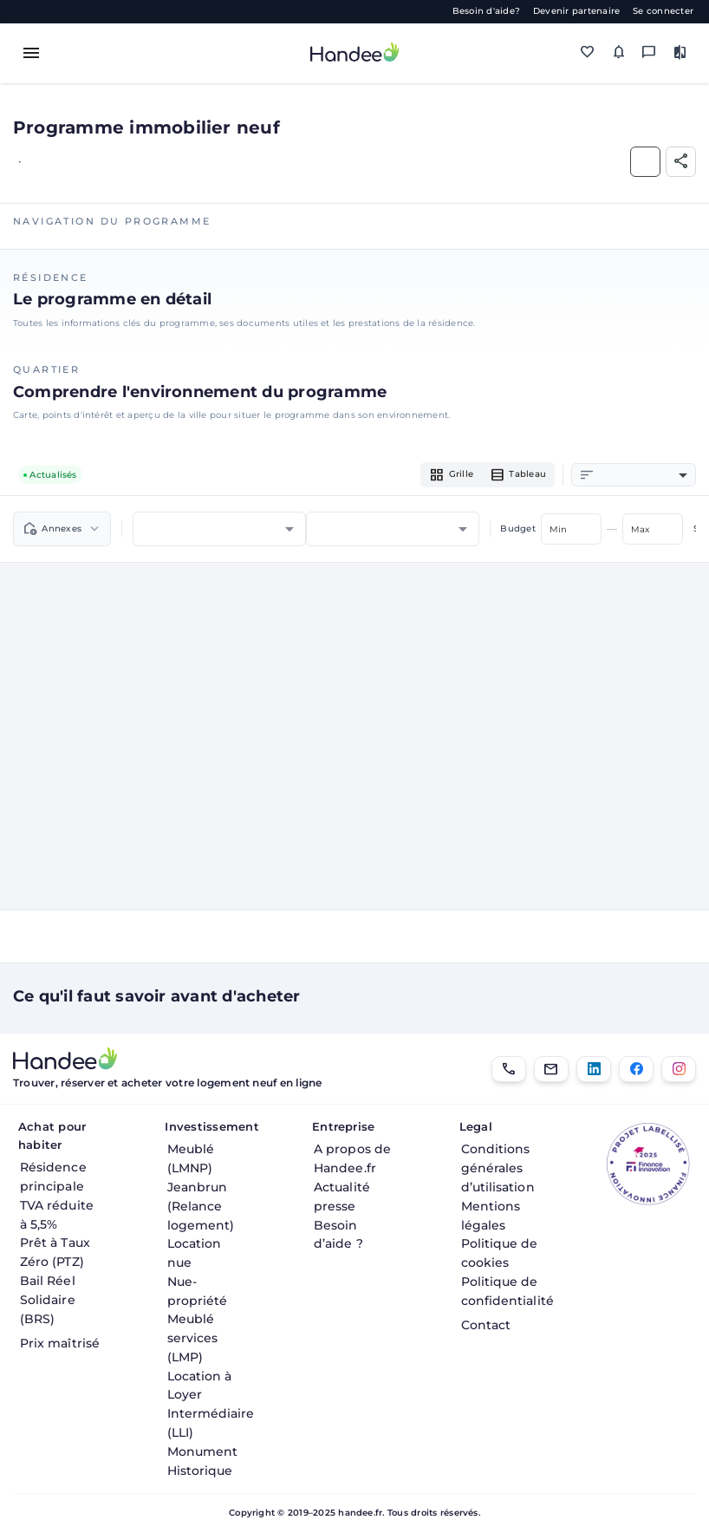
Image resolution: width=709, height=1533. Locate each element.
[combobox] (642, 475)
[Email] (551, 1069)
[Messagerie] (649, 53)
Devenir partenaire (576, 10)
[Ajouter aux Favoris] (645, 162)
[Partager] (681, 162)
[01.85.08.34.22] (508, 1069)
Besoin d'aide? (486, 10)
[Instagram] (678, 1069)
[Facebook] (636, 1069)
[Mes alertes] (619, 53)
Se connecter (663, 10)
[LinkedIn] (593, 1069)
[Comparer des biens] (680, 53)
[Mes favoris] (588, 53)
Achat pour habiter (52, 1135)
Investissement (210, 1126)
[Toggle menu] (31, 52)
